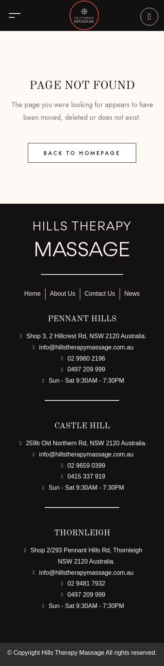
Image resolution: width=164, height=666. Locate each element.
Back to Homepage (82, 153)
